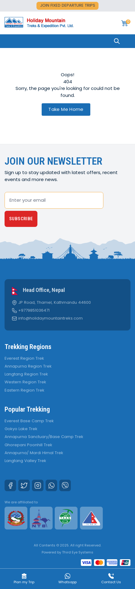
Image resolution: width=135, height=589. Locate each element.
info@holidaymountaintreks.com (50, 318)
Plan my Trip (24, 579)
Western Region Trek (25, 382)
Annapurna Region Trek (28, 366)
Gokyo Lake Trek (21, 429)
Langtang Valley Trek (25, 461)
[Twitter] (24, 485)
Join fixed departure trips (67, 5)
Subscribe (21, 218)
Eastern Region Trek (24, 390)
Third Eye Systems (77, 552)
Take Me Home (66, 109)
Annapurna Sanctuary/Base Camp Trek (44, 437)
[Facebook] (10, 485)
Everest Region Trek (24, 358)
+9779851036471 (34, 310)
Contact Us (111, 579)
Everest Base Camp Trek (29, 421)
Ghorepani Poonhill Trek (28, 445)
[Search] (117, 41)
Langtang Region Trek (26, 374)
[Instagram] (37, 485)
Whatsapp (67, 579)
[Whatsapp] (51, 485)
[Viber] (65, 485)
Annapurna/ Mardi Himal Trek (34, 453)
